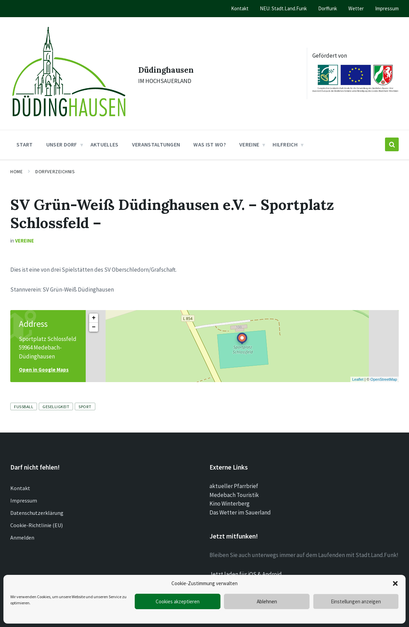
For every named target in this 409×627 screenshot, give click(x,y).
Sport (85, 400)
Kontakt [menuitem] (240, 8)
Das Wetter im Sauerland (240, 505)
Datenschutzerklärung (36, 506)
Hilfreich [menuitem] (285, 137)
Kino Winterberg (229, 497)
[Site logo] (65, 114)
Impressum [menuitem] (387, 8)
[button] (395, 583)
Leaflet (357, 372)
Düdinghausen (166, 65)
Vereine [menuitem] (249, 137)
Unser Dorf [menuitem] (61, 137)
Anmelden (22, 531)
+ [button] (94, 311)
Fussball (23, 400)
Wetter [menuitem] (356, 8)
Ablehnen (267, 601)
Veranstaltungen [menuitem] (156, 137)
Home (16, 165)
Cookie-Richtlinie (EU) (36, 518)
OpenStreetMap (383, 372)
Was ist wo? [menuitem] (209, 137)
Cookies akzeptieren (178, 601)
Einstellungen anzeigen (356, 601)
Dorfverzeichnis (55, 165)
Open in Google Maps (44, 363)
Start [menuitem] (24, 137)
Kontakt (20, 481)
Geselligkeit (56, 400)
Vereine (24, 234)
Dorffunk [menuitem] (327, 8)
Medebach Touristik (234, 488)
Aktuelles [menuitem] (105, 137)
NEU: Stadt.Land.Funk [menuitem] (283, 8)
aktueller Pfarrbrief (233, 479)
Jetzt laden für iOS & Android (245, 567)
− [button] (94, 320)
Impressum (23, 493)
